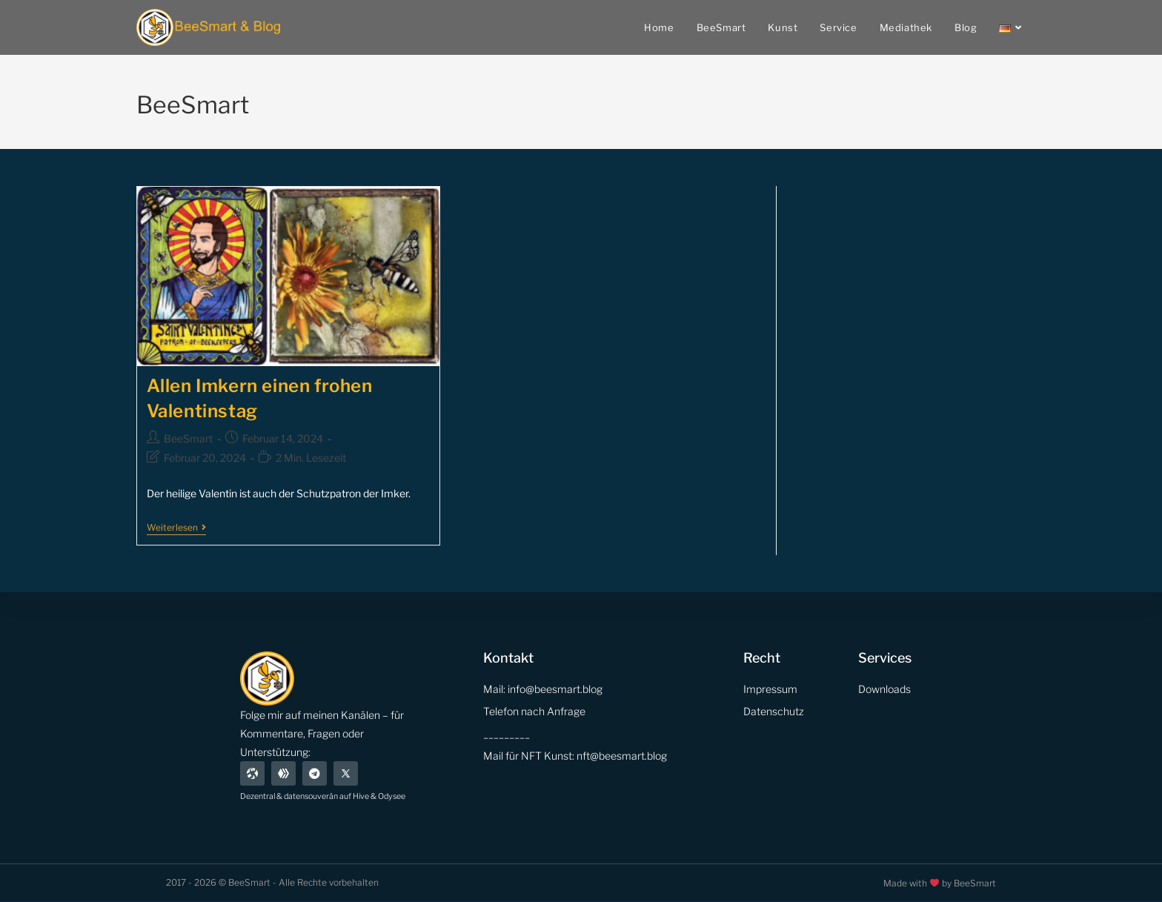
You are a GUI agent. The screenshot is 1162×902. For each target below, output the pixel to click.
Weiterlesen (176, 528)
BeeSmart (188, 438)
